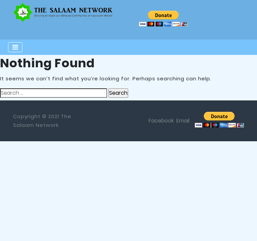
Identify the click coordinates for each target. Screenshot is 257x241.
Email (182, 121)
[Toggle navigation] (15, 47)
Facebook (161, 121)
